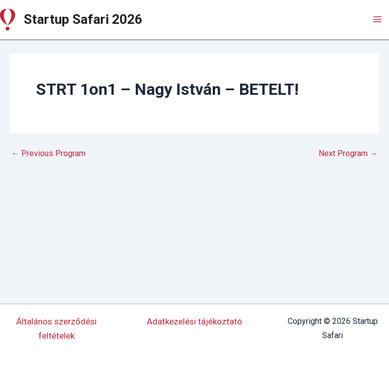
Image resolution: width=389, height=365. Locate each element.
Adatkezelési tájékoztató (194, 321)
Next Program (348, 154)
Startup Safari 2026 (83, 19)
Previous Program (48, 154)
